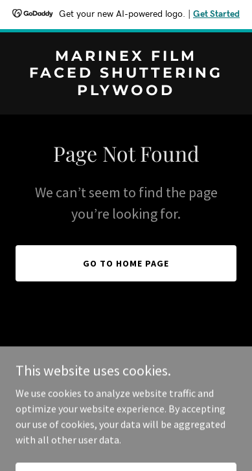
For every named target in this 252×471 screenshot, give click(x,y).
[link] (126, 91)
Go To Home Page (126, 263)
